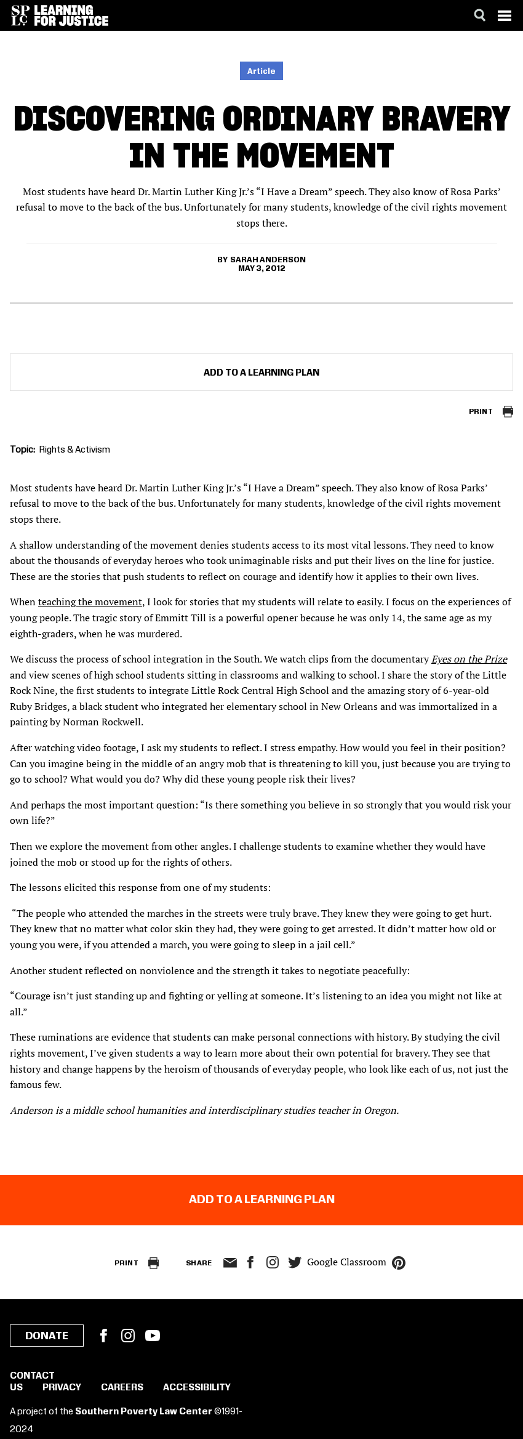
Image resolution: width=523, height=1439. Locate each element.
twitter (295, 1262)
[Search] (480, 15)
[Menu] (504, 15)
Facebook (103, 1335)
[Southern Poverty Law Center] (20, 15)
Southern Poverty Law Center (143, 1412)
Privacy (61, 1388)
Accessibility (197, 1388)
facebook (250, 1262)
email (230, 1263)
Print (481, 411)
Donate (46, 1336)
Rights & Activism (74, 450)
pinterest (399, 1263)
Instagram (272, 1262)
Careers (122, 1388)
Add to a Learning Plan (261, 373)
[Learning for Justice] (71, 15)
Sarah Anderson (268, 260)
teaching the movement (90, 601)
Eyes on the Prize (469, 659)
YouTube (152, 1335)
